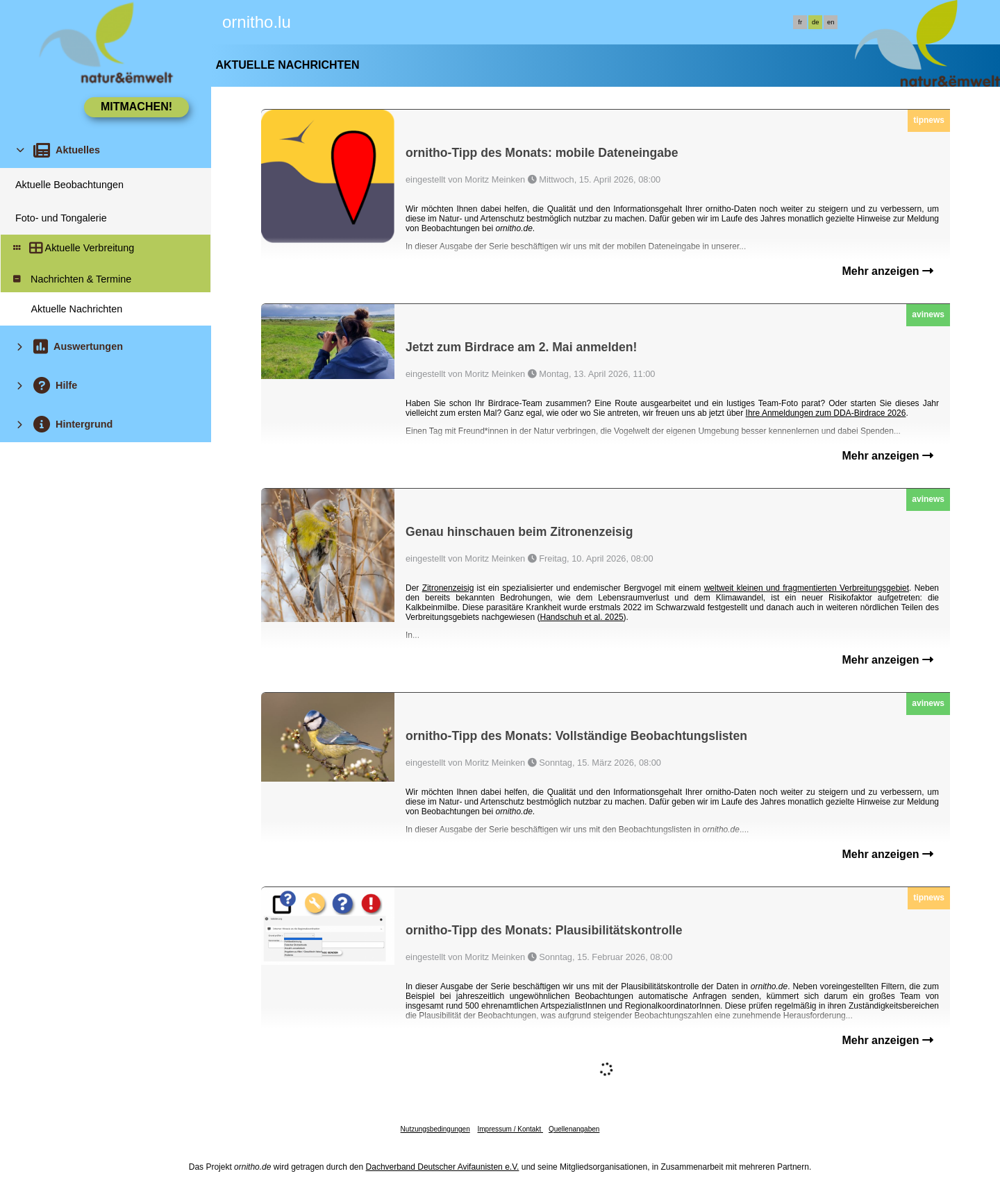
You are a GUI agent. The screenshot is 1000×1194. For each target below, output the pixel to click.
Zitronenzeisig (448, 588)
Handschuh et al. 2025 (581, 617)
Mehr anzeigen (887, 271)
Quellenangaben (574, 1129)
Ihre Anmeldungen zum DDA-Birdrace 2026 (826, 413)
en (830, 22)
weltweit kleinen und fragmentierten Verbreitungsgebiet (806, 588)
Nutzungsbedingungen (435, 1129)
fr (800, 22)
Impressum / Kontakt (509, 1129)
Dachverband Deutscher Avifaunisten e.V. (442, 1167)
